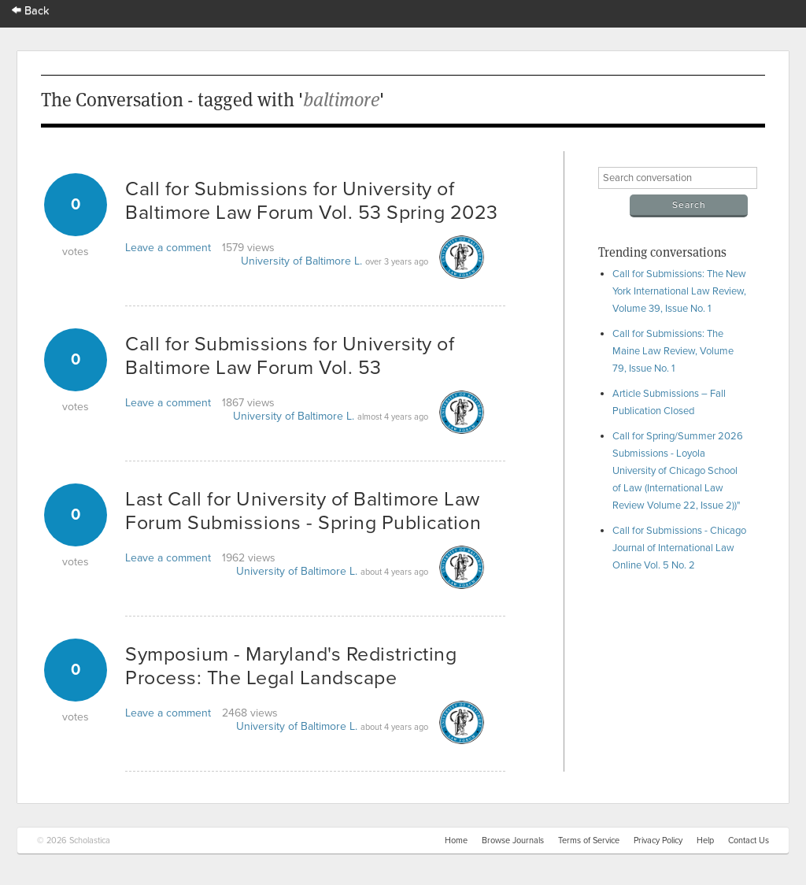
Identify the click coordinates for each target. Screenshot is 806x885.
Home (456, 840)
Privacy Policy (658, 840)
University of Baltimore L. (301, 261)
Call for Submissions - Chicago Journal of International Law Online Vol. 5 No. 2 (679, 548)
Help (705, 840)
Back (31, 10)
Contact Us (748, 840)
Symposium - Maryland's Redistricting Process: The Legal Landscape (291, 666)
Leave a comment (168, 247)
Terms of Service (588, 840)
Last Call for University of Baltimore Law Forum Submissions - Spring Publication (303, 511)
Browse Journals (513, 840)
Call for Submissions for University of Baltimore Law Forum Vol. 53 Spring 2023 (311, 200)
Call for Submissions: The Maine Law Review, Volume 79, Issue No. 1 (673, 351)
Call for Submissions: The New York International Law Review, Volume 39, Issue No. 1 (679, 291)
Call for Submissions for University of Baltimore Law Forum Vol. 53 (289, 356)
